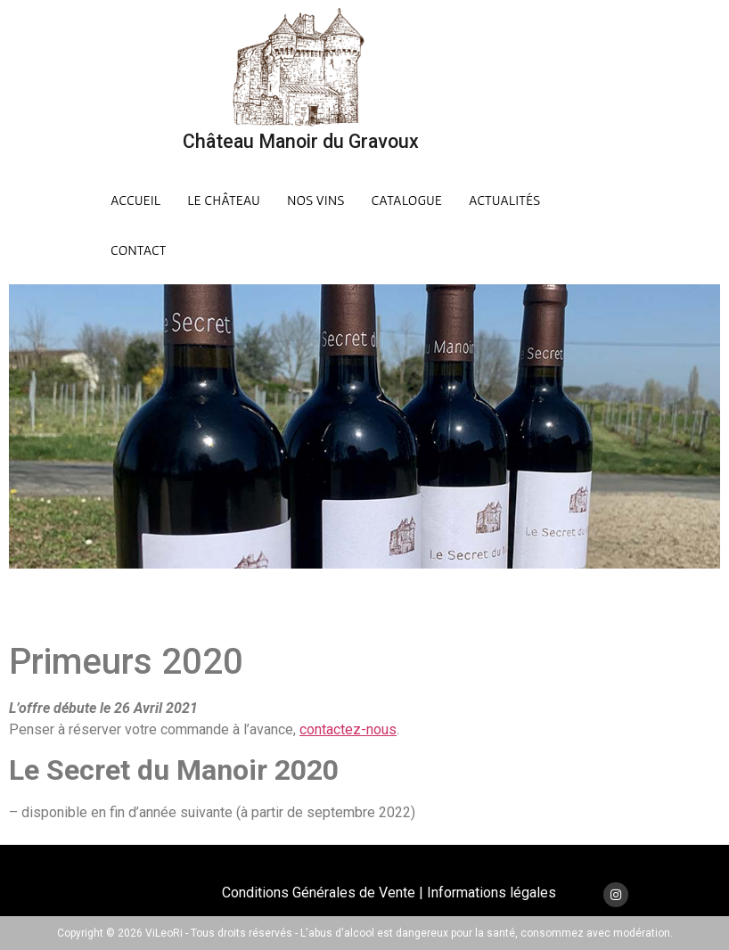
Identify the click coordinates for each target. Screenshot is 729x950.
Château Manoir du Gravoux (301, 141)
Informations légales (491, 892)
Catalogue (407, 200)
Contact (138, 250)
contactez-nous (348, 729)
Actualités (504, 200)
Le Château (223, 200)
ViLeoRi (164, 933)
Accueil (135, 200)
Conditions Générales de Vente (318, 892)
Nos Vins (316, 200)
